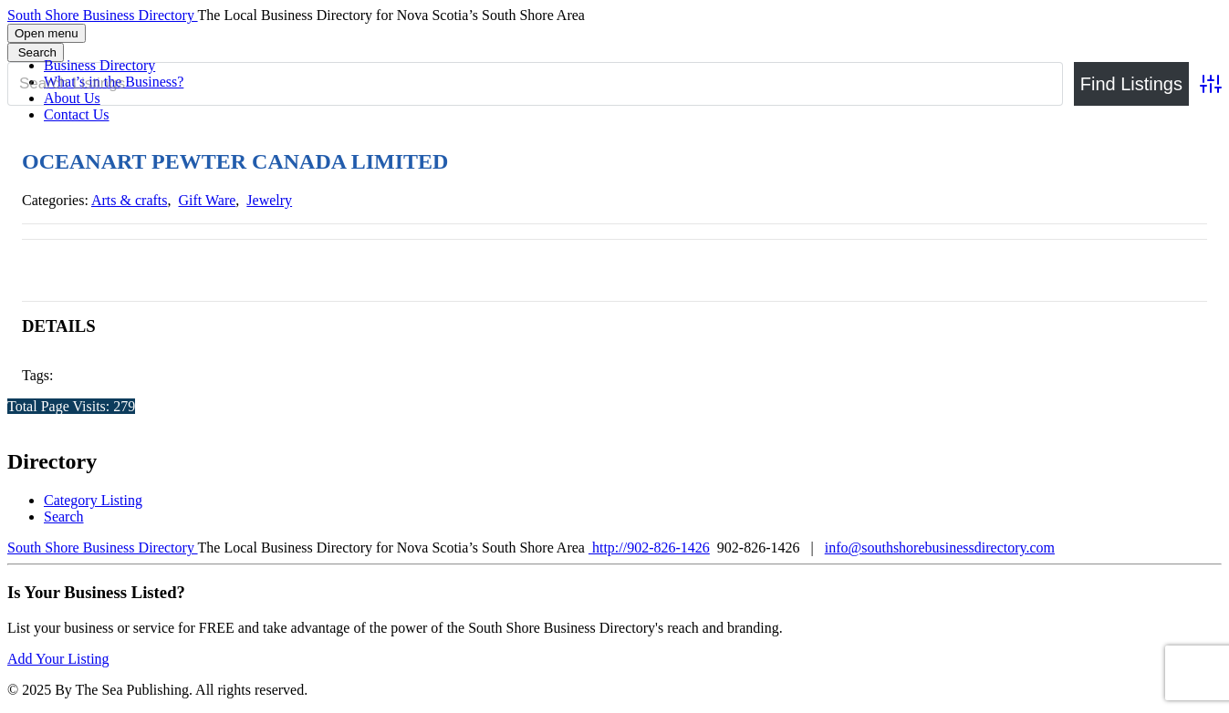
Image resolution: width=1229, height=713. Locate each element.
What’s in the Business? (113, 81)
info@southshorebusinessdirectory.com (940, 547)
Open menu (46, 33)
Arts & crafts (129, 200)
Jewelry (269, 200)
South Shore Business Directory (102, 15)
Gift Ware (207, 200)
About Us (72, 98)
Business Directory (99, 65)
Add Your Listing (58, 658)
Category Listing (93, 500)
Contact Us (76, 114)
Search (64, 516)
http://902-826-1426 (649, 547)
